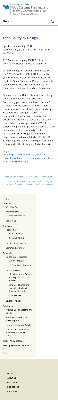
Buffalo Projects (16, 260)
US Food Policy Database (20, 265)
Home (6, 198)
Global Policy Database (14, 340)
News (5, 353)
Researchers (11, 229)
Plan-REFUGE (15, 295)
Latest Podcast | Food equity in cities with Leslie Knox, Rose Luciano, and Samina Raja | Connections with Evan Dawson (29, 182)
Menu (6, 21)
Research (7, 253)
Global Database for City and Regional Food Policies (20, 277)
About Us (7, 203)
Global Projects (13, 270)
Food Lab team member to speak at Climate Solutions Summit (27, 177)
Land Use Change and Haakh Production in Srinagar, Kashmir (19, 287)
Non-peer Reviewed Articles (19, 325)
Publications (8, 306)
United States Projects (16, 256)
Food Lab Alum (16, 233)
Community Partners (15, 247)
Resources (12, 391)
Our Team (7, 226)
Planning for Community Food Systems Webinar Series (17, 332)
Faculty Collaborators (16, 243)
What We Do (12, 207)
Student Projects (13, 300)
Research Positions (18, 215)
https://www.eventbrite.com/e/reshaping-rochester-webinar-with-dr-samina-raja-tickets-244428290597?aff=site (28, 158)
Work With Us (12, 211)
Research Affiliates (17, 238)
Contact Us (11, 220)
